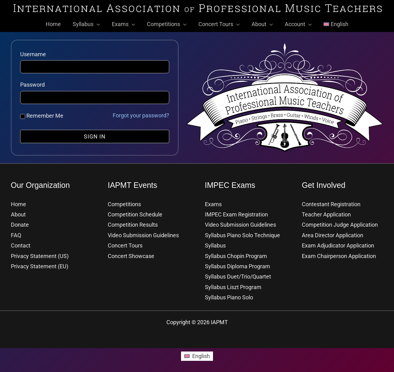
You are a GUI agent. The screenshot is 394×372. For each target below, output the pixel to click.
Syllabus (215, 244)
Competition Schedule (135, 213)
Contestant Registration (331, 203)
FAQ (16, 234)
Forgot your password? (141, 114)
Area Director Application (332, 234)
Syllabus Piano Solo (229, 296)
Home (18, 203)
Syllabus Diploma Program (237, 265)
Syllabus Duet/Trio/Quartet (238, 275)
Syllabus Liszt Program (233, 286)
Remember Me (41, 114)
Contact (20, 244)
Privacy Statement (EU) (39, 265)
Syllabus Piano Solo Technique (242, 234)
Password (32, 83)
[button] (98, 23)
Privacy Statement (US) (40, 255)
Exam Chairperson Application (339, 255)
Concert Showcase (131, 255)
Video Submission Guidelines (143, 234)
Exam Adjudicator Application (338, 244)
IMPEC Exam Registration (236, 213)
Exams (213, 203)
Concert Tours (125, 244)
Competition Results (133, 223)
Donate (20, 223)
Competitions (124, 203)
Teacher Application (326, 213)
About (18, 213)
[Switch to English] (197, 355)
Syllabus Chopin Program (236, 255)
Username (33, 53)
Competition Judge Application (340, 223)
